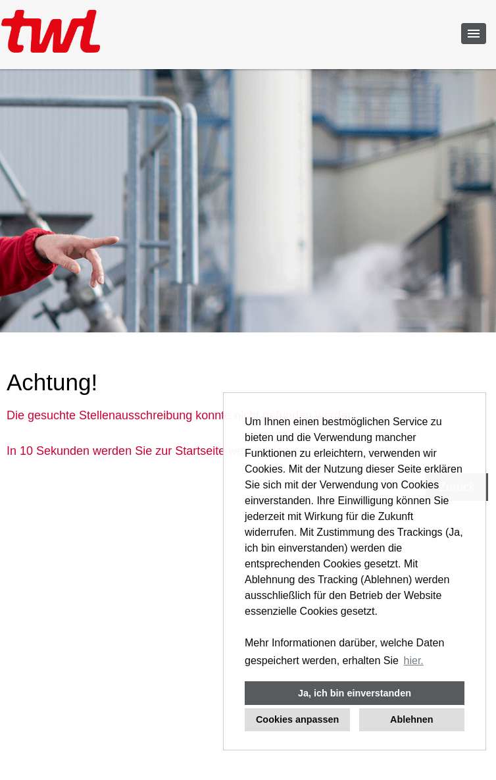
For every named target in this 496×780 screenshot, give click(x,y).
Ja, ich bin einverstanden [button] (354, 693)
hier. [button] (414, 660)
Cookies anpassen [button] (297, 719)
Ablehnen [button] (412, 719)
